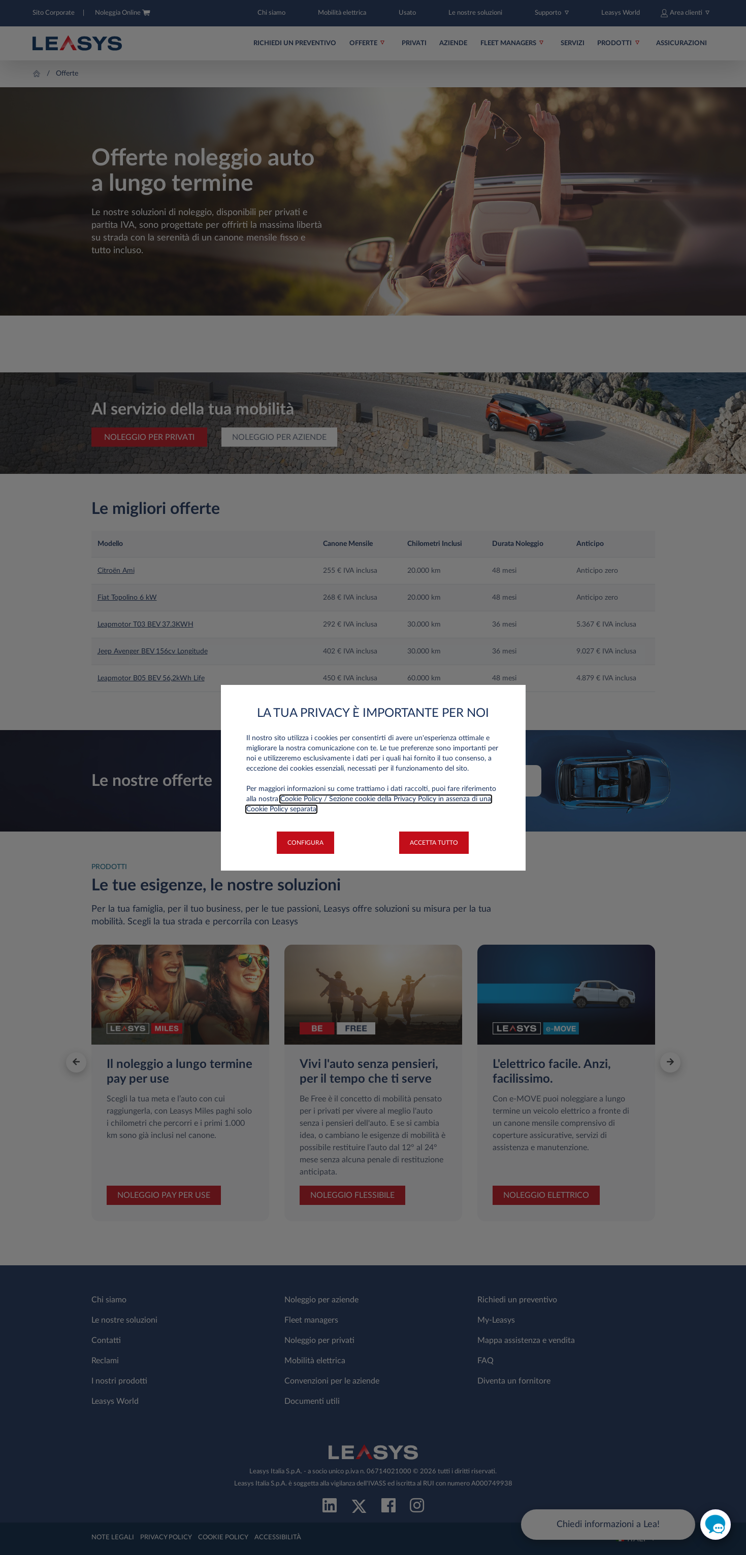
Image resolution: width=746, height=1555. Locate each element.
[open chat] (715, 1524)
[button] (305, 843)
